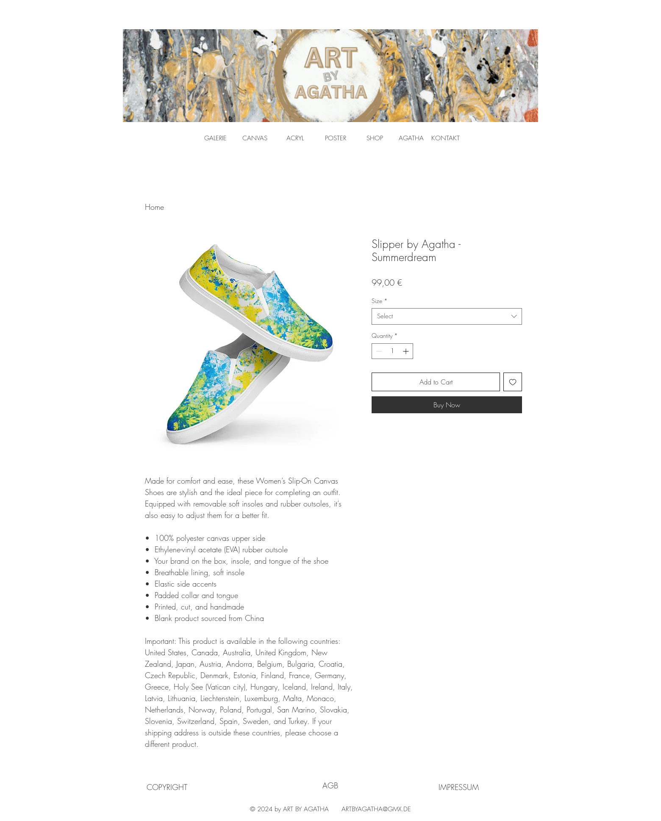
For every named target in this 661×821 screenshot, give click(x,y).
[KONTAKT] (445, 138)
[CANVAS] (255, 138)
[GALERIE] (215, 138)
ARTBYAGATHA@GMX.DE (376, 809)
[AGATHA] (411, 138)
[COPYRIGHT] (167, 787)
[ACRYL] (295, 138)
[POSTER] (335, 138)
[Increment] (406, 351)
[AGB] (330, 785)
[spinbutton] (392, 351)
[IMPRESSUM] (458, 787)
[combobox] (447, 316)
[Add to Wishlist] (512, 382)
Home (154, 207)
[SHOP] (374, 138)
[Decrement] (378, 351)
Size (380, 301)
